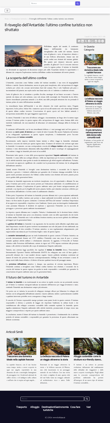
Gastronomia (62, 407)
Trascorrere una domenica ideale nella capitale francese (93, 70)
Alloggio (34, 407)
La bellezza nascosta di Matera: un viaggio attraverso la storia (94, 101)
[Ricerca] (52, 3)
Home (7, 18)
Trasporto (21, 407)
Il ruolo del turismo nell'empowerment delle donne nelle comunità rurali (94, 133)
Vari (88, 407)
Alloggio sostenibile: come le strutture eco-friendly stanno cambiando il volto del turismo (88, 360)
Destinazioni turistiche (19, 18)
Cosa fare (75, 407)
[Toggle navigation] (7, 10)
